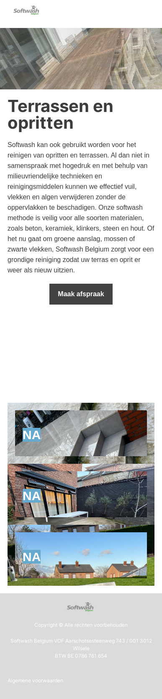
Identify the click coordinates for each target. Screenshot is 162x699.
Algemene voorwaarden (35, 680)
